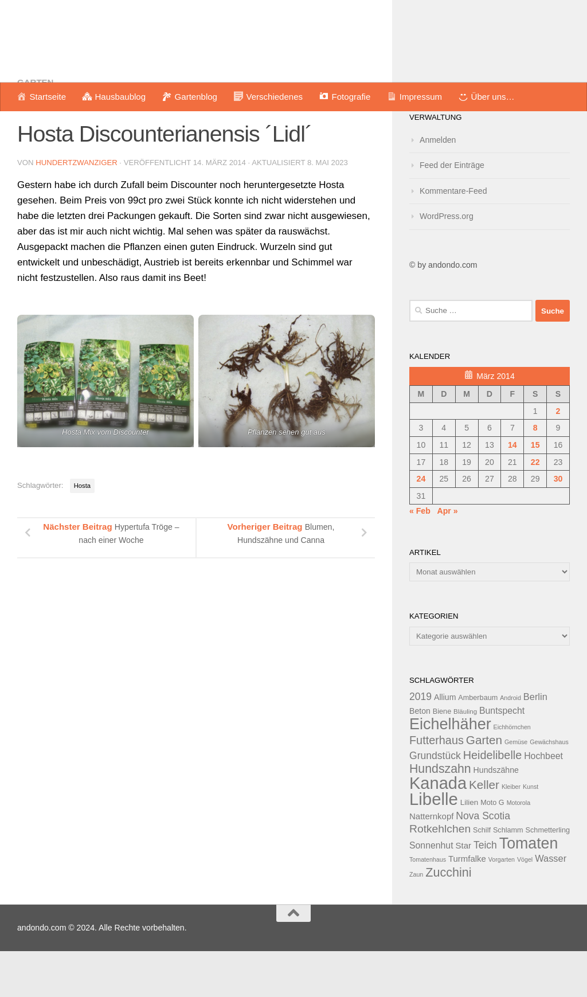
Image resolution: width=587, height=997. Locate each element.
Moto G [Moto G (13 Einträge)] (492, 848)
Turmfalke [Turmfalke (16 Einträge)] (467, 904)
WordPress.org (446, 262)
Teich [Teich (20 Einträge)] (485, 891)
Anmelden (438, 185)
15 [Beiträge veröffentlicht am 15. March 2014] (535, 490)
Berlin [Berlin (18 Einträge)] (535, 742)
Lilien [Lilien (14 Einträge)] (469, 848)
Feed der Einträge (452, 211)
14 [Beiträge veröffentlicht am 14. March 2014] (512, 490)
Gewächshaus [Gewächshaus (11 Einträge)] (549, 787)
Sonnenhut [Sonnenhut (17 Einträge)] (431, 891)
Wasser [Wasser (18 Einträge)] (550, 904)
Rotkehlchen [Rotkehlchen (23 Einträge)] (440, 875)
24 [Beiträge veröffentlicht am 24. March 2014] (421, 524)
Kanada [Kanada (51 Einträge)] (438, 829)
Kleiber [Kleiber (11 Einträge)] (511, 832)
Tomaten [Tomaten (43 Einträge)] (528, 889)
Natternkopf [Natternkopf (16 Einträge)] (431, 862)
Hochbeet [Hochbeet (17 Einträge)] (543, 802)
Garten (35, 128)
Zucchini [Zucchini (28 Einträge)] (448, 918)
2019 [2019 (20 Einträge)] (420, 742)
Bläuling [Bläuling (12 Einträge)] (465, 757)
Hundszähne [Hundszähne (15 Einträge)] (496, 815)
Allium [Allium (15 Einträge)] (445, 743)
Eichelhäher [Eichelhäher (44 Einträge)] (450, 770)
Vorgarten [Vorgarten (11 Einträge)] (501, 905)
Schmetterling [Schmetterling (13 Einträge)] (548, 876)
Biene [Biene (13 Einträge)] (442, 757)
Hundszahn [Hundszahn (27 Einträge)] (440, 815)
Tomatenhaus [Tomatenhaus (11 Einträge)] (427, 905)
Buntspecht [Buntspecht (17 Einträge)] (502, 756)
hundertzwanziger (77, 208)
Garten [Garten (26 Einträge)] (484, 785)
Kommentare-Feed (453, 236)
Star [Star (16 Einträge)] (463, 891)
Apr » (447, 556)
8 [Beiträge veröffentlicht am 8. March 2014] (535, 473)
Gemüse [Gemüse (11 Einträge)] (515, 787)
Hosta (82, 531)
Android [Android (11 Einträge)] (510, 743)
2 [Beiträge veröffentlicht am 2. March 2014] (558, 457)
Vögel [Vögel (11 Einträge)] (525, 905)
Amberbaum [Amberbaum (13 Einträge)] (478, 744)
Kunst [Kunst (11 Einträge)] (530, 832)
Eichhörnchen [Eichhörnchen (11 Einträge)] (512, 772)
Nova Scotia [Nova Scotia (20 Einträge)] (483, 861)
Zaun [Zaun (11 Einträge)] (416, 920)
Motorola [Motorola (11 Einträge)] (518, 848)
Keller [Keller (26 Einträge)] (484, 830)
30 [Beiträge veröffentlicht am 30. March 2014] (558, 524)
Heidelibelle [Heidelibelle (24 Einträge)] (492, 801)
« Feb (420, 556)
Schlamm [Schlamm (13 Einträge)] (508, 876)
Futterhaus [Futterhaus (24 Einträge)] (436, 786)
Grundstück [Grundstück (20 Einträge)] (435, 801)
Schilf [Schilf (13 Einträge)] (482, 876)
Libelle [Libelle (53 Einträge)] (433, 844)
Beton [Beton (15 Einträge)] (420, 756)
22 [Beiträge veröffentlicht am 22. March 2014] (535, 508)
